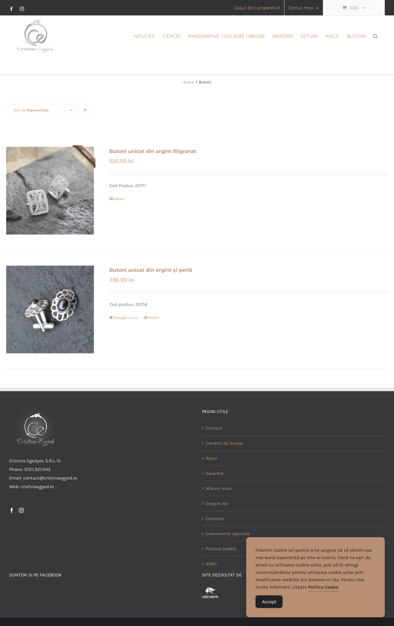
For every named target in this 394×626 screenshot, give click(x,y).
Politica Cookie (323, 591)
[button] (375, 36)
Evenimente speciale (228, 533)
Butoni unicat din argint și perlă (150, 270)
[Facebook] (11, 510)
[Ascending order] (85, 110)
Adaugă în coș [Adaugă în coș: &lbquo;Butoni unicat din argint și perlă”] (126, 317)
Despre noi (217, 503)
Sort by (31, 110)
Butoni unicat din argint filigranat (152, 151)
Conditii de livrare (224, 443)
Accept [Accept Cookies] (269, 605)
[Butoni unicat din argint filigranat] (50, 191)
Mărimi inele (219, 488)
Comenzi (215, 518)
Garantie (214, 473)
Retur (211, 458)
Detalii (119, 199)
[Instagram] (21, 510)
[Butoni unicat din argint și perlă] (50, 309)
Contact (214, 428)
